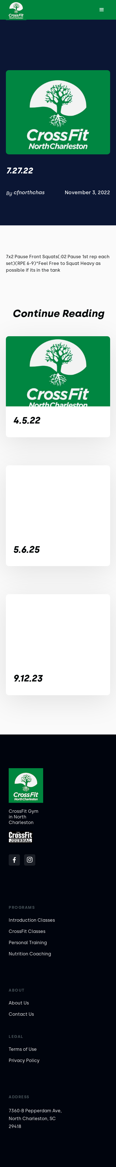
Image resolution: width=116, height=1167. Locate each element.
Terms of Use (23, 1049)
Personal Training (28, 942)
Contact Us (21, 1014)
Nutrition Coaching (30, 954)
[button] (101, 9)
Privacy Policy (24, 1060)
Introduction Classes (32, 920)
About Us (19, 1003)
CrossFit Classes (27, 931)
